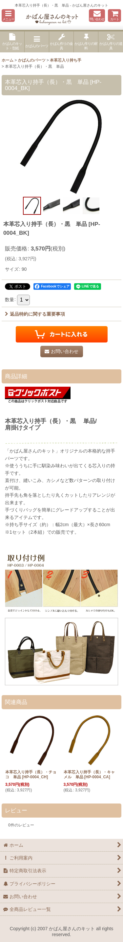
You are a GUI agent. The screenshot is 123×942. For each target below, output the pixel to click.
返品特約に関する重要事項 (35, 314)
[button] (8, 15)
